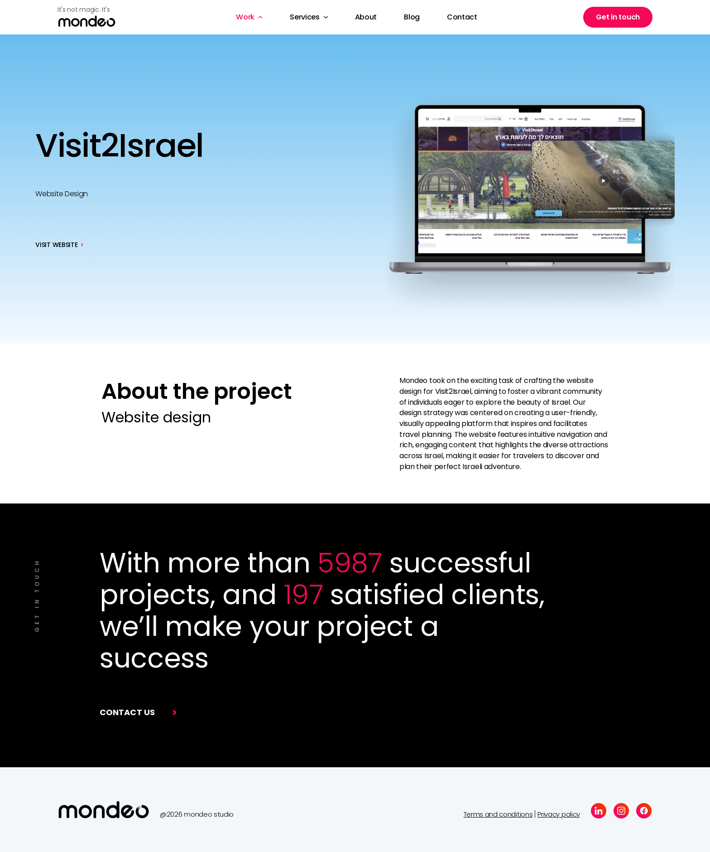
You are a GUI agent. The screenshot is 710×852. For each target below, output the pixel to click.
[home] (94, 17)
